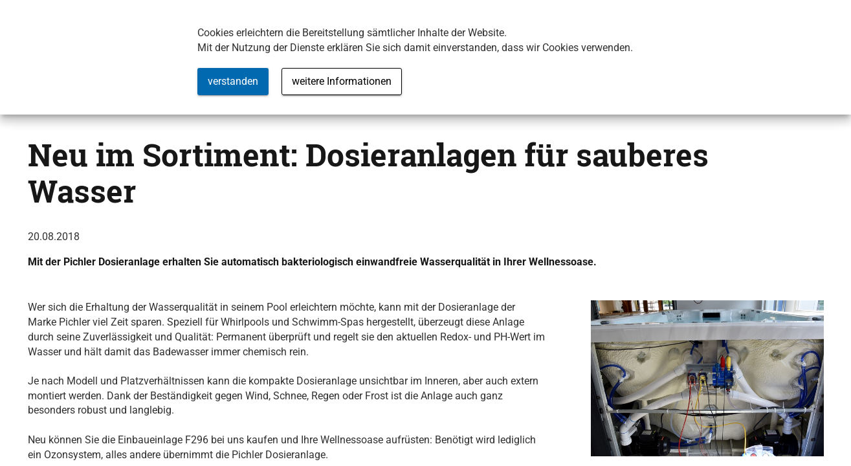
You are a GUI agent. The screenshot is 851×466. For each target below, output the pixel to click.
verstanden (233, 81)
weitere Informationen (342, 81)
